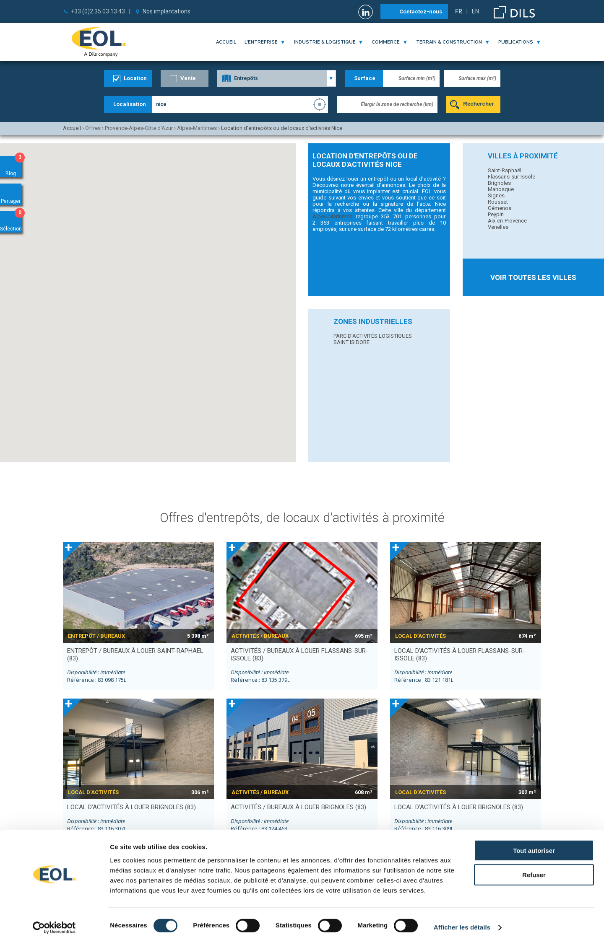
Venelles (498, 227)
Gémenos (499, 208)
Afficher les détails (462, 920)
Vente (188, 78)
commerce (386, 42)
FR (458, 11)
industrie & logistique (325, 42)
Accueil (226, 42)
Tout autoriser (534, 843)
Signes (496, 195)
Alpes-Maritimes (332, 216)
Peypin (496, 214)
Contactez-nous (420, 11)
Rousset (498, 202)
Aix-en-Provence (507, 220)
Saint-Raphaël (504, 170)
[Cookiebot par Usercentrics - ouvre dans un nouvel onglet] (54, 920)
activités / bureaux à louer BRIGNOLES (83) (298, 807)
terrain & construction (449, 42)
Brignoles (499, 183)
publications (515, 42)
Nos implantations (166, 11)
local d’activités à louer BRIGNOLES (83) (131, 807)
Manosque (501, 189)
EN (475, 11)
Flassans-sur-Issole (511, 176)
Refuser (534, 868)
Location (135, 78)
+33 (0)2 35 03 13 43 (98, 11)
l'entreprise (261, 42)
